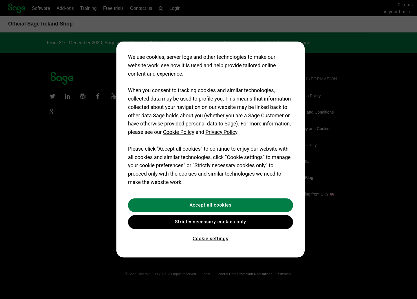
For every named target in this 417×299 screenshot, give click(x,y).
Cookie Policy (178, 132)
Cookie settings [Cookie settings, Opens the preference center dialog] (210, 238)
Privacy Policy (221, 132)
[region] (210, 149)
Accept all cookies (210, 205)
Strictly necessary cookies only (210, 222)
